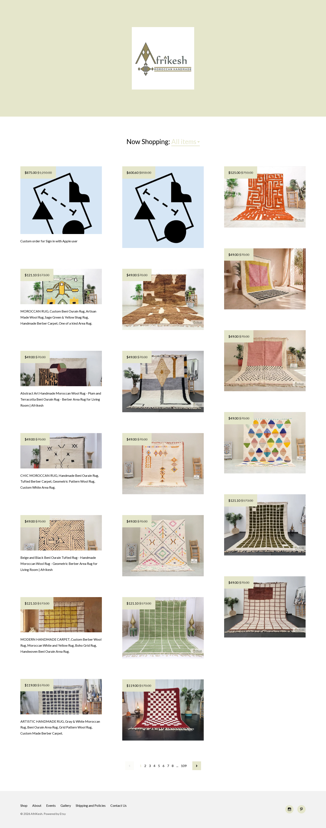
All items (183, 141)
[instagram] (289, 809)
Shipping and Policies (91, 805)
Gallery (66, 805)
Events (51, 805)
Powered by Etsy (55, 814)
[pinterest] (301, 809)
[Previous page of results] (129, 765)
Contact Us (118, 805)
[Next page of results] (196, 765)
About (36, 805)
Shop (23, 805)
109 (183, 766)
